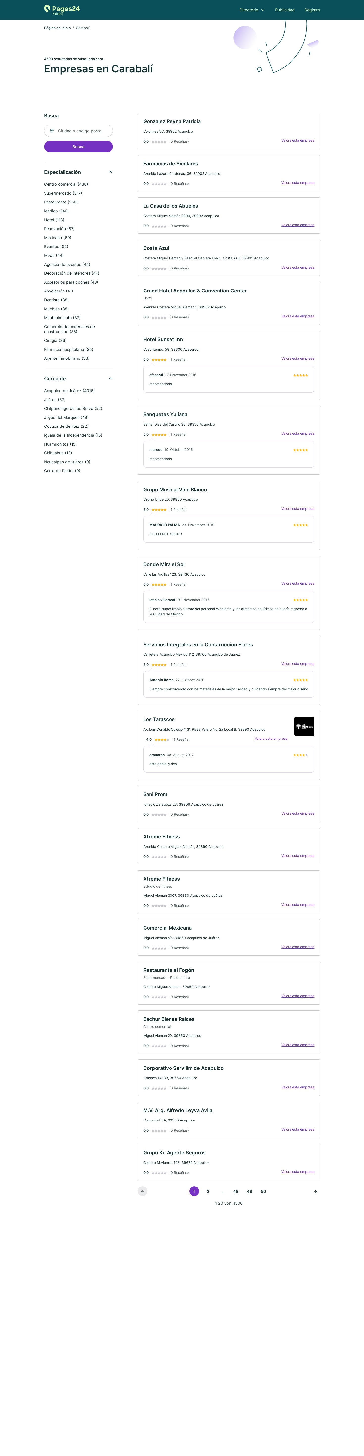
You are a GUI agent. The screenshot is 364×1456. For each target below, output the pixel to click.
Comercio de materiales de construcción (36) (69, 330)
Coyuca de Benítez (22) (66, 426)
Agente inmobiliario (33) (67, 358)
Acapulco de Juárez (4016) (69, 391)
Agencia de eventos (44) (67, 264)
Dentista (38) (56, 300)
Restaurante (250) (61, 202)
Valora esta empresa (297, 141)
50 (263, 1206)
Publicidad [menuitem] (285, 9)
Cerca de (55, 379)
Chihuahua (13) (58, 453)
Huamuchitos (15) (60, 444)
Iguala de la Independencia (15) (73, 435)
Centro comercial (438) (66, 184)
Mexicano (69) (57, 238)
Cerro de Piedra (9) (62, 471)
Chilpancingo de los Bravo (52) (73, 408)
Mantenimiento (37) (62, 318)
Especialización (62, 173)
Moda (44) (54, 255)
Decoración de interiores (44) (71, 273)
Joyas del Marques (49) (66, 417)
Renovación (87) (59, 229)
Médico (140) (56, 211)
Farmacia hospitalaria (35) (68, 349)
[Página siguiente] (315, 1206)
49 (249, 1206)
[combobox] (78, 131)
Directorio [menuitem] (249, 9)
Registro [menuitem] (312, 9)
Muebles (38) (56, 309)
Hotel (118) (54, 220)
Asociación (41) (58, 291)
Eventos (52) (56, 247)
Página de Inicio (57, 28)
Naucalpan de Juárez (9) (67, 462)
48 (235, 1206)
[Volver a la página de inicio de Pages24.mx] (62, 10)
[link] (229, 131)
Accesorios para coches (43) (71, 282)
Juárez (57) (55, 400)
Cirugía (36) (55, 340)
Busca (78, 147)
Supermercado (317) (63, 193)
